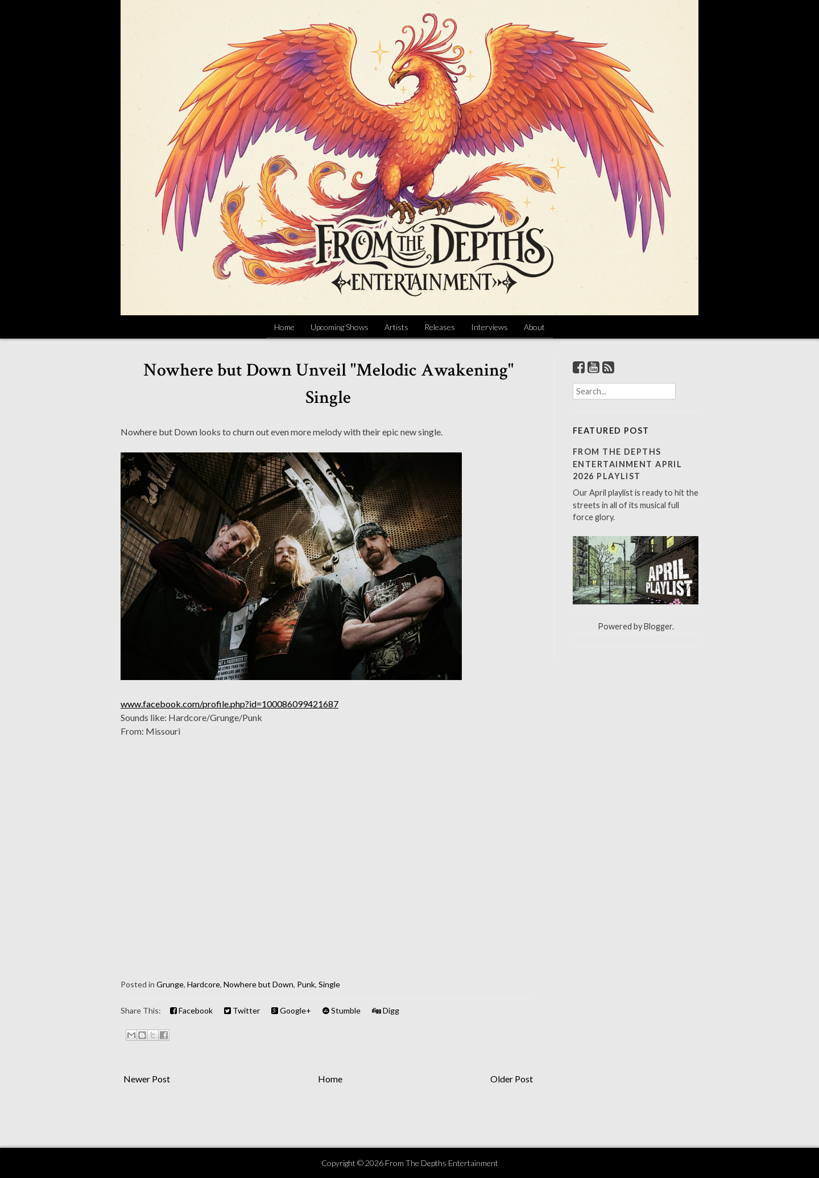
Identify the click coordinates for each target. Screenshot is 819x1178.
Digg (385, 1010)
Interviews (489, 327)
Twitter (242, 1010)
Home (284, 327)
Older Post (511, 1078)
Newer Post (146, 1078)
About (534, 327)
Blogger (658, 626)
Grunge (170, 984)
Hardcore (203, 984)
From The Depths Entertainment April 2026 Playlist (627, 464)
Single (329, 984)
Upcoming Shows (340, 327)
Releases (439, 327)
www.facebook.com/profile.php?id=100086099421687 (229, 703)
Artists (396, 327)
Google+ (291, 1010)
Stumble (341, 1010)
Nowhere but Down (258, 984)
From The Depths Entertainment (441, 1163)
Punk (306, 984)
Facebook (191, 1010)
